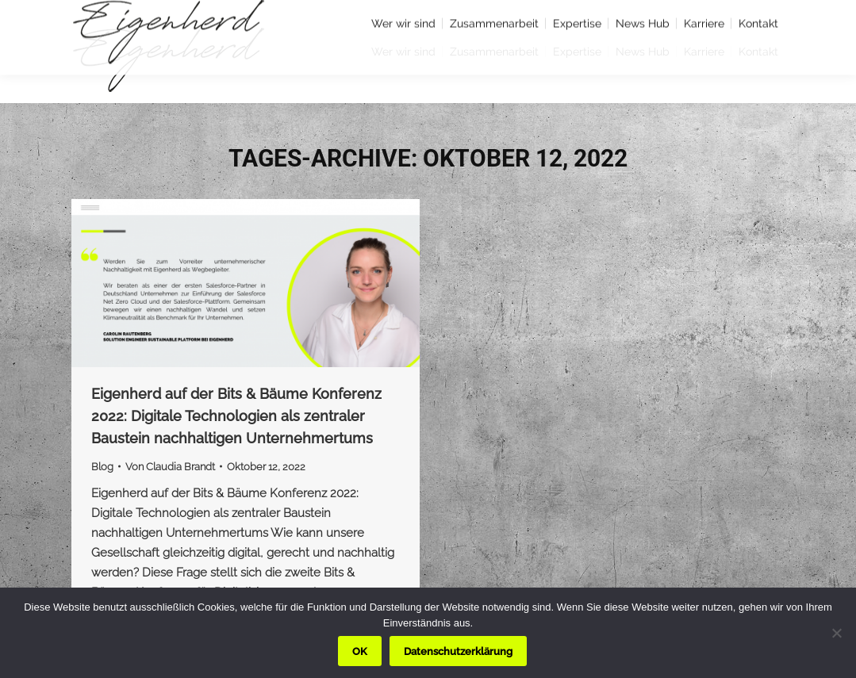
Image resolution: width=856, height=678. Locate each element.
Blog (102, 467)
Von (170, 467)
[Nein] (836, 633)
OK (359, 651)
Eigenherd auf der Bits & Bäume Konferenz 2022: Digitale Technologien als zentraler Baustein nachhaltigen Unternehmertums (236, 415)
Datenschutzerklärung (458, 651)
